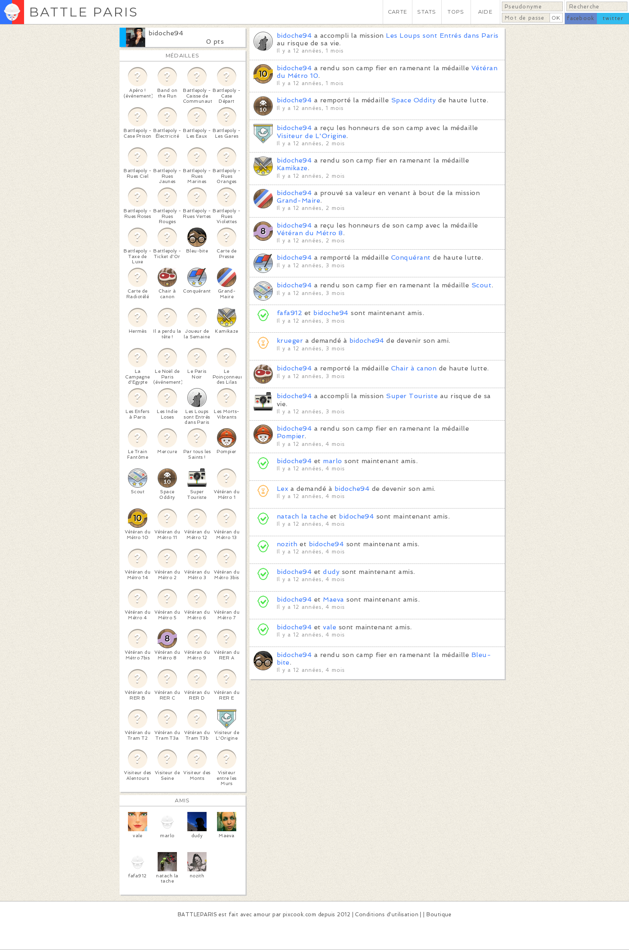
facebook (581, 18)
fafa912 (289, 313)
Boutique (438, 914)
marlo (332, 461)
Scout (481, 285)
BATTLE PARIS (83, 12)
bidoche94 (165, 33)
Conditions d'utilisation (386, 914)
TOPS (456, 12)
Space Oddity (413, 100)
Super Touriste (412, 396)
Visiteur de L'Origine (311, 136)
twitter (613, 18)
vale (329, 627)
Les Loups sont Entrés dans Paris (442, 35)
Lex (282, 488)
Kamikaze (292, 168)
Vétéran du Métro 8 (310, 233)
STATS (426, 12)
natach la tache (302, 516)
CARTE (397, 12)
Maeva (333, 599)
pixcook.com (299, 914)
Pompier (290, 436)
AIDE (485, 12)
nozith (287, 544)
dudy (331, 572)
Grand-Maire (298, 200)
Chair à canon (413, 368)
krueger (290, 340)
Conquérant (411, 257)
